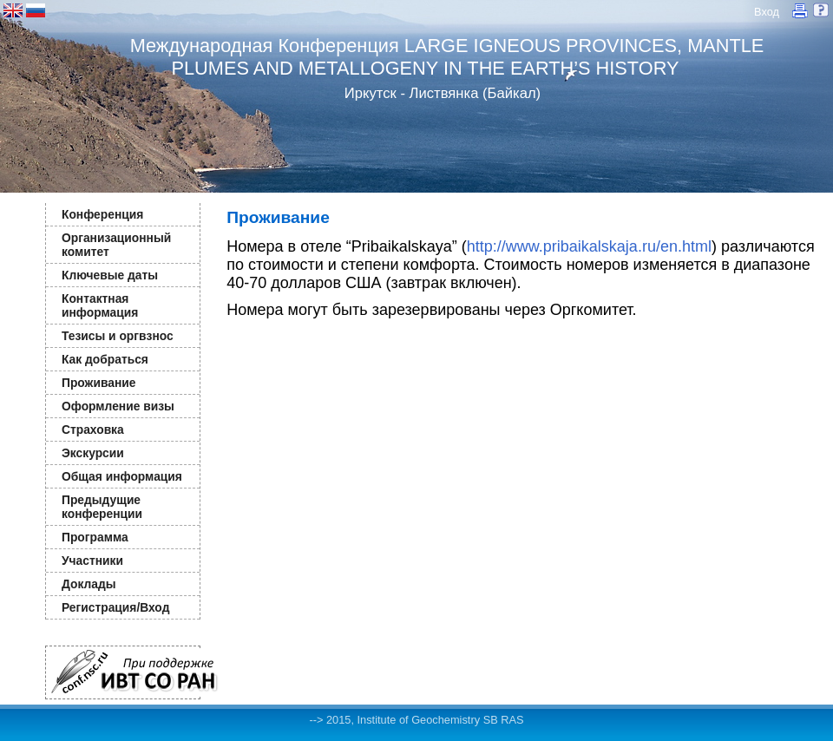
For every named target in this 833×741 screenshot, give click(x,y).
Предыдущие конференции (102, 507)
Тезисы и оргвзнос (118, 336)
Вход (766, 11)
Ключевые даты (110, 275)
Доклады (89, 584)
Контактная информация (100, 305)
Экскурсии (93, 453)
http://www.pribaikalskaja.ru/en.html (589, 246)
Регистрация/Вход (115, 607)
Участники (92, 560)
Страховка (93, 429)
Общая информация (122, 476)
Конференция (102, 214)
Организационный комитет (116, 245)
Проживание (98, 383)
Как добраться (105, 359)
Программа (95, 537)
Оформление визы (118, 406)
